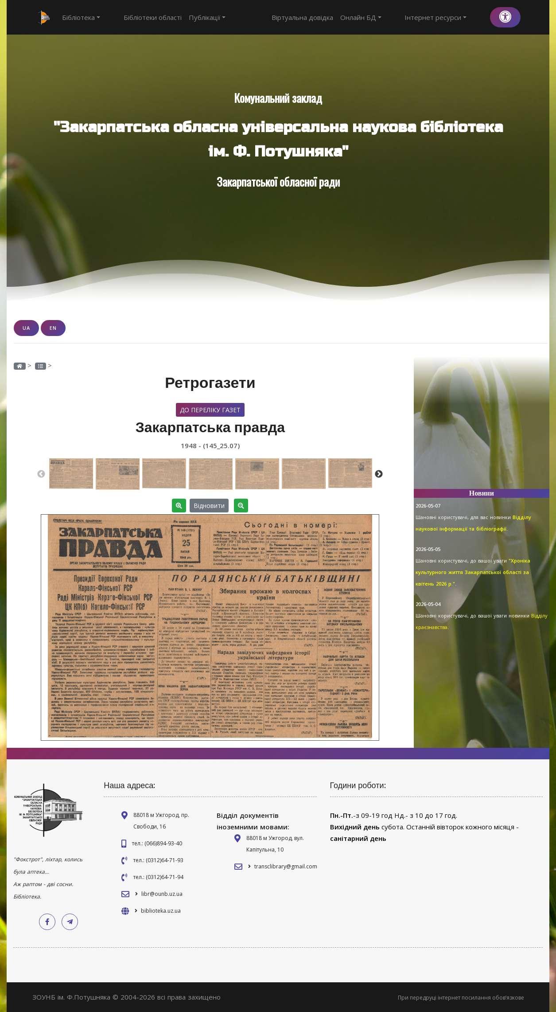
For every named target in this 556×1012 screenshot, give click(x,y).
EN (53, 327)
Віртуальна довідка (334, 17)
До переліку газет (210, 409)
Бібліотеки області (136, 17)
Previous (41, 473)
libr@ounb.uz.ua (162, 893)
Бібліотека (81, 17)
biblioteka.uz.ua (161, 910)
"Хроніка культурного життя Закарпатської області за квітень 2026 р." (473, 572)
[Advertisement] (481, 426)
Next (378, 473)
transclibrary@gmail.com (285, 866)
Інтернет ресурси (452, 17)
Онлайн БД (393, 17)
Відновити (209, 505)
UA (26, 327)
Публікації (191, 17)
